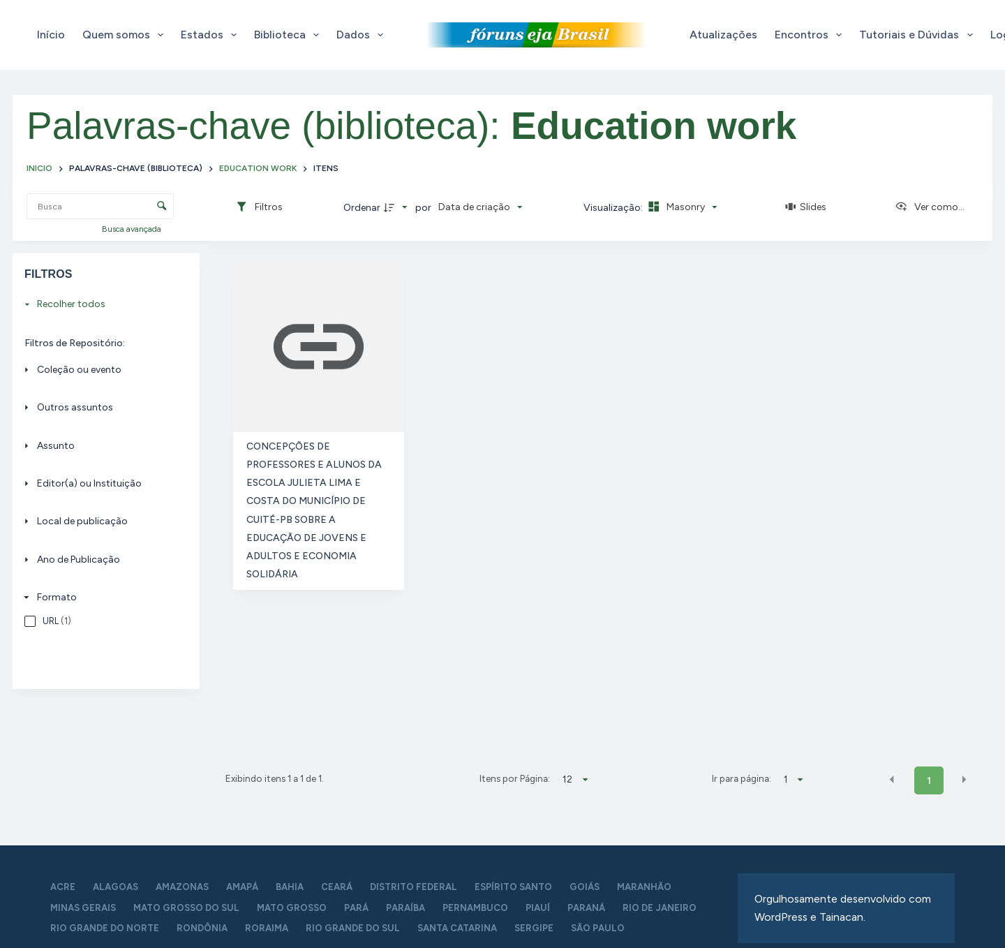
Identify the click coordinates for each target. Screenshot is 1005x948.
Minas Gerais (83, 908)
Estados (211, 35)
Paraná (586, 908)
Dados (362, 35)
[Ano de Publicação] (102, 559)
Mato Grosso (292, 908)
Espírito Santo (513, 887)
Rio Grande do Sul (353, 928)
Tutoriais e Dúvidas (918, 35)
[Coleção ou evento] (102, 369)
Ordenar (361, 208)
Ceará (336, 887)
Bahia (290, 887)
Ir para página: (741, 778)
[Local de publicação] (102, 521)
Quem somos (125, 35)
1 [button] (929, 781)
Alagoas (115, 887)
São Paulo (598, 928)
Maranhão (644, 887)
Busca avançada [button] (132, 229)
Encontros (811, 35)
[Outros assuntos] (102, 407)
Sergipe (533, 928)
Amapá (242, 887)
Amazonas (182, 887)
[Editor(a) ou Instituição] (102, 483)
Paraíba (405, 908)
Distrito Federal (413, 887)
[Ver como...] (930, 207)
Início (51, 34)
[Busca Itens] (100, 206)
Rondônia (202, 928)
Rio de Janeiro (660, 908)
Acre (62, 887)
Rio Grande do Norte (104, 928)
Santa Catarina (457, 928)
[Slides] (806, 207)
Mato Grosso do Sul (186, 908)
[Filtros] (259, 207)
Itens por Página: (514, 778)
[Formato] (102, 597)
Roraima (266, 928)
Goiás (585, 887)
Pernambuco (475, 908)
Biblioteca (289, 35)
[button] (892, 780)
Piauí (538, 908)
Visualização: (614, 208)
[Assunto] (102, 445)
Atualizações (723, 34)
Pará (356, 908)
